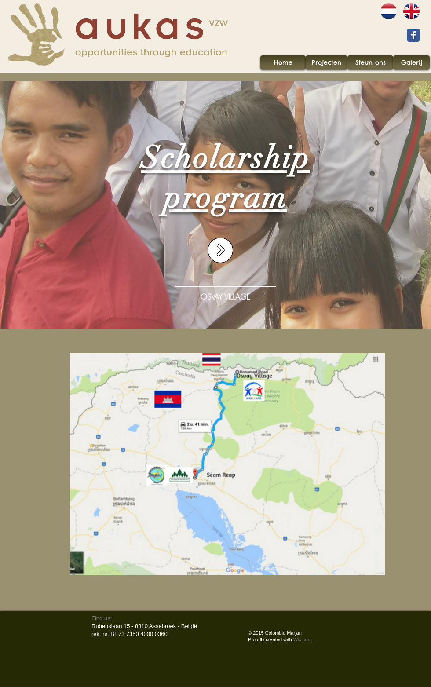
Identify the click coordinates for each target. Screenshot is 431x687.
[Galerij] (411, 62)
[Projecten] (326, 62)
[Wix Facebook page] (413, 35)
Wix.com (302, 639)
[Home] (283, 62)
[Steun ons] (370, 62)
